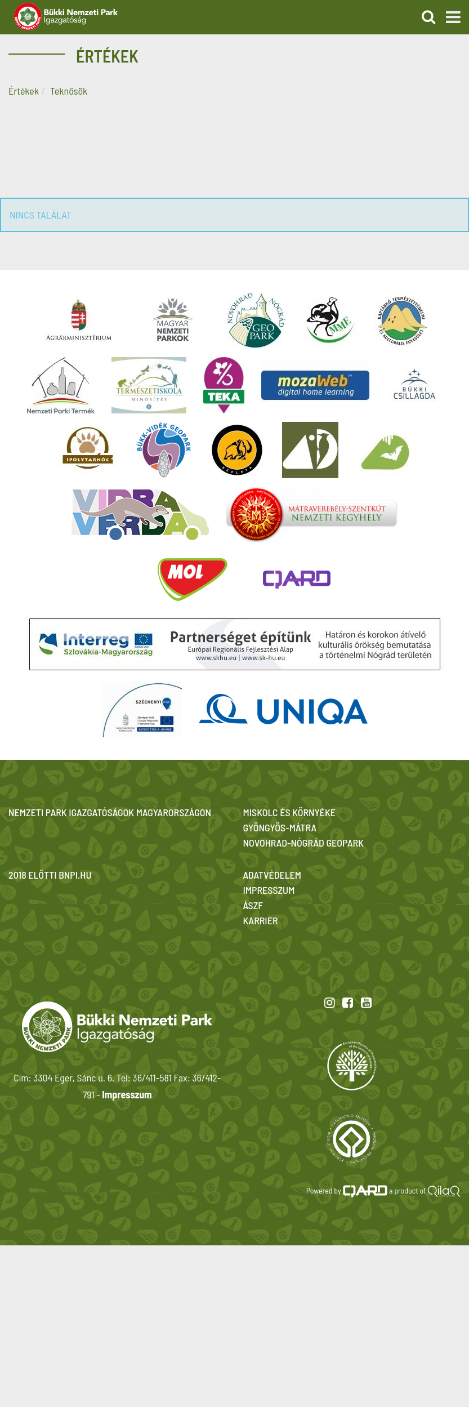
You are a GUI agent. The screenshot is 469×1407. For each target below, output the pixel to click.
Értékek (23, 90)
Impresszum (126, 1094)
